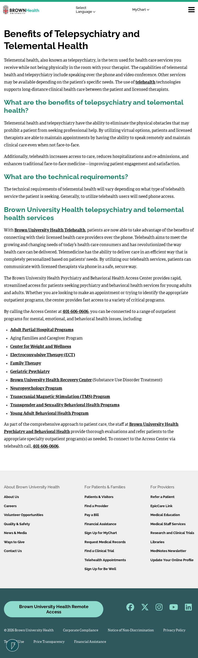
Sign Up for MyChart (100, 533)
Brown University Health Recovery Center (51, 380)
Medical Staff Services (167, 524)
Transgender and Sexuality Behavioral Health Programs (65, 405)
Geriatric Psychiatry (30, 372)
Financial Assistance (100, 524)
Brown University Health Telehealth (49, 230)
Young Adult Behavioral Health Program (49, 414)
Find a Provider (96, 506)
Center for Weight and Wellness (40, 347)
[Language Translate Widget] (87, 10)
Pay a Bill (91, 515)
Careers (10, 506)
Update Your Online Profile (172, 560)
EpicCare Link (161, 506)
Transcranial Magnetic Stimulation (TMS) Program (60, 397)
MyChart (140, 9)
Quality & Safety (17, 524)
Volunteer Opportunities (23, 515)
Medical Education (165, 515)
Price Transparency (49, 642)
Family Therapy (25, 363)
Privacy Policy (174, 630)
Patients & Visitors (98, 497)
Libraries (157, 542)
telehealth (145, 82)
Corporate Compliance (80, 630)
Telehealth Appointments (105, 560)
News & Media (15, 533)
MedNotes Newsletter (168, 551)
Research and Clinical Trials (172, 533)
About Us (11, 497)
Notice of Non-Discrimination (131, 630)
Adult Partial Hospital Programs (41, 330)
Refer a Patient (162, 497)
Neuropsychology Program (36, 389)
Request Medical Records (105, 542)
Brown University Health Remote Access (53, 609)
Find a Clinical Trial (99, 551)
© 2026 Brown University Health (29, 630)
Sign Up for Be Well (100, 569)
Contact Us (13, 551)
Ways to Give (14, 542)
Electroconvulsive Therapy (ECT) (42, 355)
